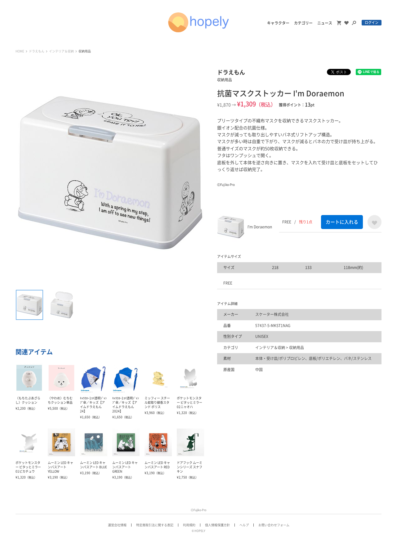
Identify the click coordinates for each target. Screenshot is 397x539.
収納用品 (84, 51)
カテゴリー (303, 23)
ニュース (324, 23)
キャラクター (278, 23)
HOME (20, 51)
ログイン (371, 22)
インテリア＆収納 (61, 51)
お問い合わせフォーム (273, 525)
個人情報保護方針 (217, 525)
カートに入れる (342, 222)
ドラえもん (36, 51)
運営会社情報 (117, 525)
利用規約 (189, 525)
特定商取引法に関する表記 (154, 525)
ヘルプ (244, 525)
